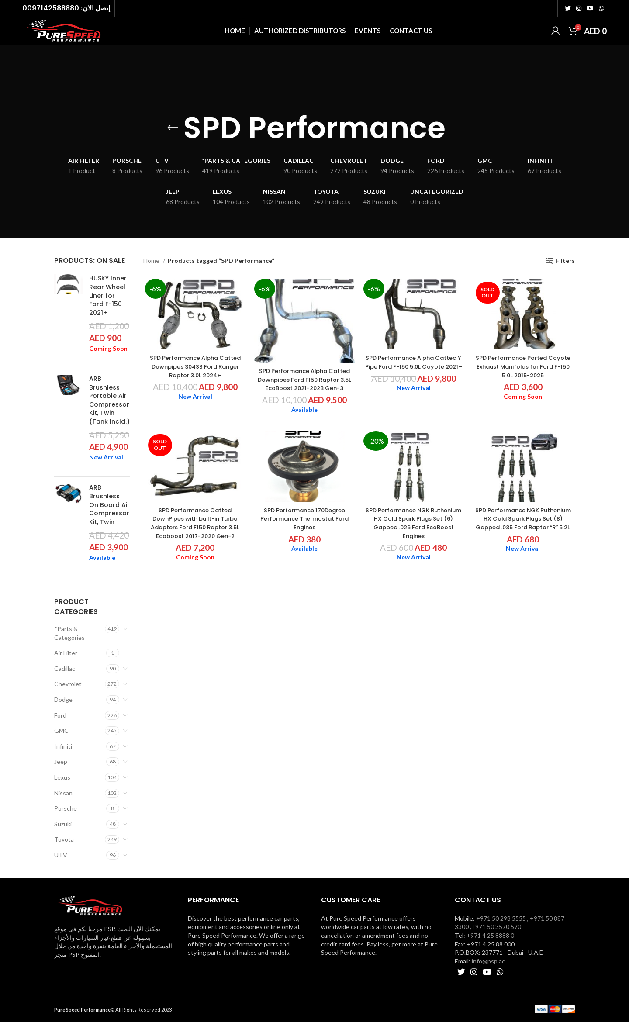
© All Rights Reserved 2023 (113, 1009)
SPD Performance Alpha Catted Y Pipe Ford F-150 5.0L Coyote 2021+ (414, 367)
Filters (565, 260)
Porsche (65, 808)
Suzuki (63, 824)
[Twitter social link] (568, 8)
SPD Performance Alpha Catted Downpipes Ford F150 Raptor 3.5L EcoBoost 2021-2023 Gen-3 (303, 380)
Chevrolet (68, 683)
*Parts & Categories (69, 633)
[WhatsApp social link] (601, 8)
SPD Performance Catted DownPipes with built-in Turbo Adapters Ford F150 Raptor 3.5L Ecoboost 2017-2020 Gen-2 (194, 524)
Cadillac (64, 668)
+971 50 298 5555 (501, 918)
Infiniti (63, 746)
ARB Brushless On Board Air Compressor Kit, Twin (109, 504)
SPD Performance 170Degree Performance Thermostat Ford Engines (304, 520)
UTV (60, 855)
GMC (61, 730)
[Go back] (172, 128)
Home (152, 260)
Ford (60, 715)
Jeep (60, 761)
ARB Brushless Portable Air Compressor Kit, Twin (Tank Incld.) (109, 400)
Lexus (62, 777)
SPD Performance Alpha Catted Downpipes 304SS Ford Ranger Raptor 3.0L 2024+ (194, 367)
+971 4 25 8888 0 (490, 935)
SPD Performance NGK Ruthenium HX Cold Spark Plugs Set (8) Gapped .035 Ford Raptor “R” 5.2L (524, 524)
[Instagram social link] (579, 8)
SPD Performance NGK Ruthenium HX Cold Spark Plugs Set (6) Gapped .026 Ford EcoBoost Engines (414, 524)
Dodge (63, 699)
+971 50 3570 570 (496, 926)
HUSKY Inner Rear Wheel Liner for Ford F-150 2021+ (108, 295)
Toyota (64, 839)
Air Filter (65, 652)
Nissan (63, 793)
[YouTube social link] (590, 8)
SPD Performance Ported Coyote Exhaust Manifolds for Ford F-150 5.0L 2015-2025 (524, 367)
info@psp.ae (488, 961)
